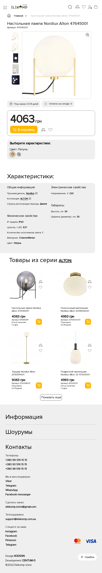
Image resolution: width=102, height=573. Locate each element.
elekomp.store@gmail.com (20, 507)
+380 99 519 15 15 (16, 460)
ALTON (24, 198)
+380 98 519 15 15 (16, 469)
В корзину (24, 129)
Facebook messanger (18, 494)
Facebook (11, 536)
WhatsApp (11, 490)
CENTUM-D (29, 560)
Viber (8, 481)
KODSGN (19, 556)
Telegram (10, 485)
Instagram (11, 531)
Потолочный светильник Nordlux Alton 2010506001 (75, 309)
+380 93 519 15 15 (16, 464)
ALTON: (65, 260)
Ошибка (89, 557)
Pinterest (10, 540)
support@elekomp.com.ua (20, 519)
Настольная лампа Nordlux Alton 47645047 (26, 309)
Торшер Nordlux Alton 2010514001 (23, 373)
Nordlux (30, 193)
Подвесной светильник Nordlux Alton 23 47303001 (75, 373)
